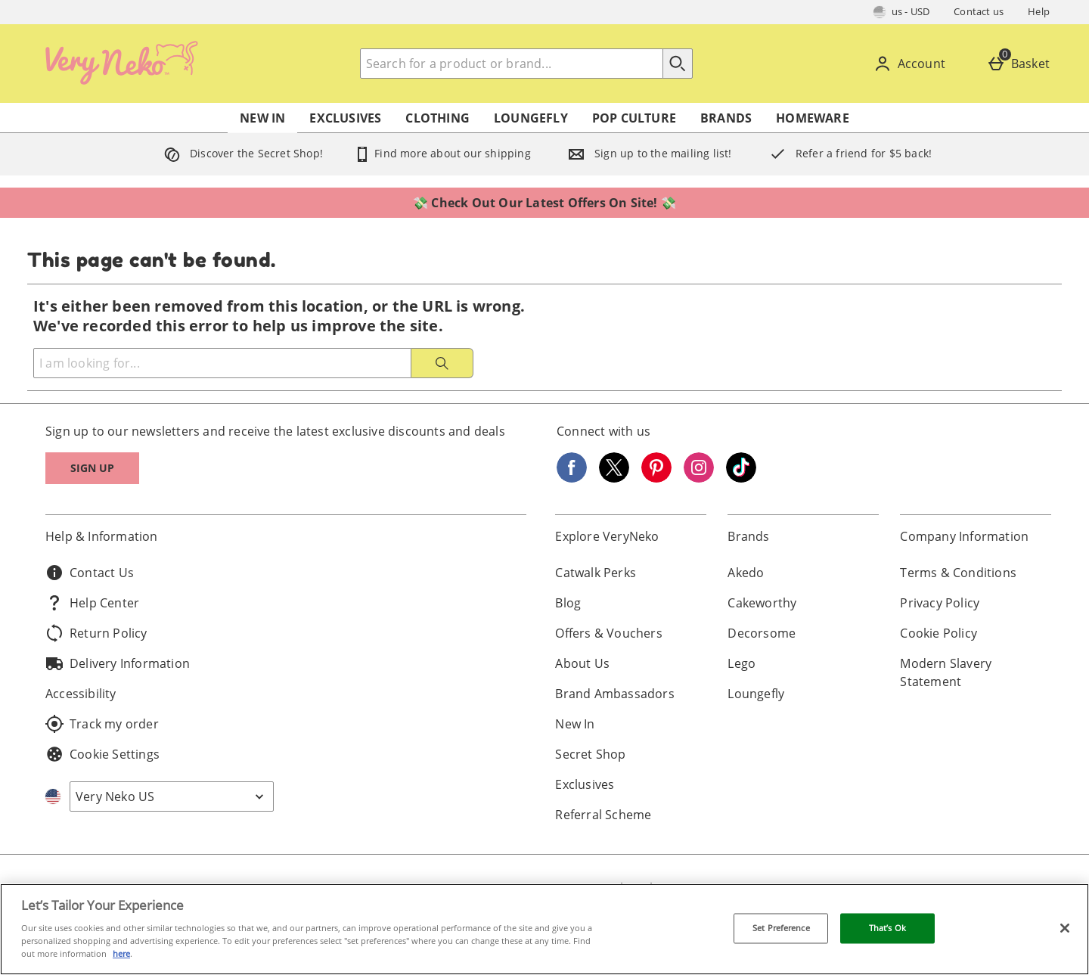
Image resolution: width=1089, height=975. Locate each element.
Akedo (746, 572)
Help (1039, 11)
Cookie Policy (938, 633)
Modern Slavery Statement (945, 672)
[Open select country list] (172, 796)
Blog (568, 603)
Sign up (92, 468)
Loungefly (531, 118)
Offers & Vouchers (608, 633)
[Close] (1064, 928)
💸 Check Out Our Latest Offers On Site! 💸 (544, 202)
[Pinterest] (656, 478)
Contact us (979, 11)
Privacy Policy (939, 603)
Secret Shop (590, 754)
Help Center (92, 603)
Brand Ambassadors (614, 693)
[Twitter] (614, 478)
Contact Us (89, 573)
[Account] (912, 63)
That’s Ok (887, 928)
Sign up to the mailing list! (646, 153)
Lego (741, 663)
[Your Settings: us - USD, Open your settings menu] (901, 12)
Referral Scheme (603, 814)
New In (262, 118)
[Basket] (1021, 63)
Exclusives (345, 118)
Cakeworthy (762, 603)
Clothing (437, 118)
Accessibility (80, 693)
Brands (726, 118)
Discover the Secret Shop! (240, 153)
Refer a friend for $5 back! (847, 153)
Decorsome (762, 633)
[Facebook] (572, 478)
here (121, 953)
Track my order (102, 724)
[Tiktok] (741, 478)
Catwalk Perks (595, 572)
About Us (582, 663)
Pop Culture (634, 118)
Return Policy (96, 633)
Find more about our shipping (442, 153)
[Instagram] (699, 478)
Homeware (812, 118)
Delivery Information (117, 663)
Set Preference (781, 928)
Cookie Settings (102, 754)
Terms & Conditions (958, 572)
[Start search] (677, 63)
